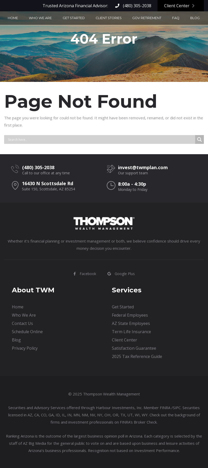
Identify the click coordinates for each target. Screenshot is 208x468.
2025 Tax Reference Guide (137, 356)
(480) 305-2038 (133, 6)
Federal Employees (130, 315)
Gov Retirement (132, 18)
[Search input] (101, 139)
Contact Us (190, 18)
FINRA (164, 407)
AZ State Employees (131, 323)
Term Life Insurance (131, 331)
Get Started (71, 18)
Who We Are (43, 18)
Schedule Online (27, 331)
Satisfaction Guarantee (134, 348)
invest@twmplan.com (143, 167)
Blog (170, 18)
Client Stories (100, 18)
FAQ (156, 18)
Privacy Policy (25, 348)
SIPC (177, 407)
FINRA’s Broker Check (138, 422)
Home (21, 18)
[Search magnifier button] (199, 139)
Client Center (179, 6)
